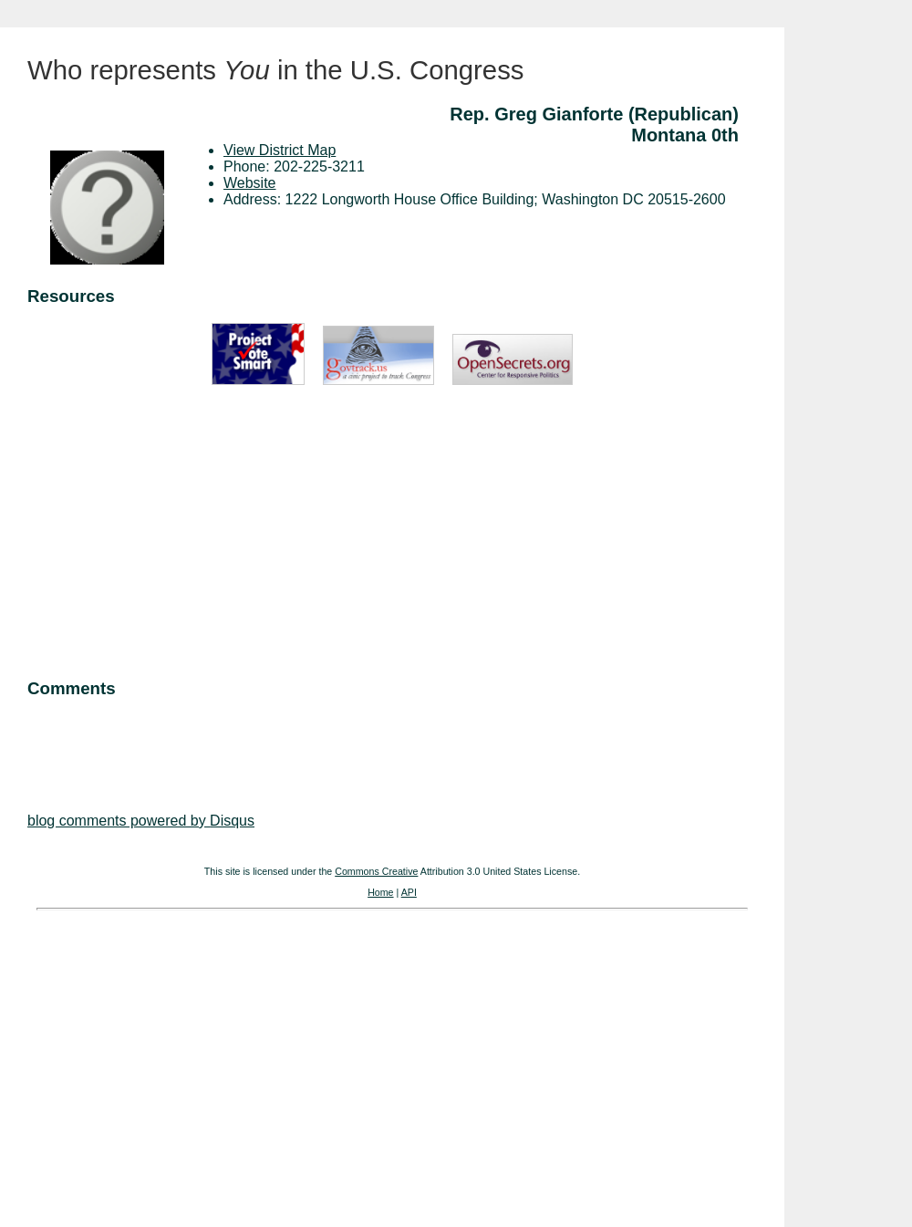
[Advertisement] (392, 533)
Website (249, 183)
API (409, 892)
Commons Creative (376, 871)
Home (380, 892)
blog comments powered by (140, 820)
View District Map (279, 150)
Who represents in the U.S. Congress (275, 70)
